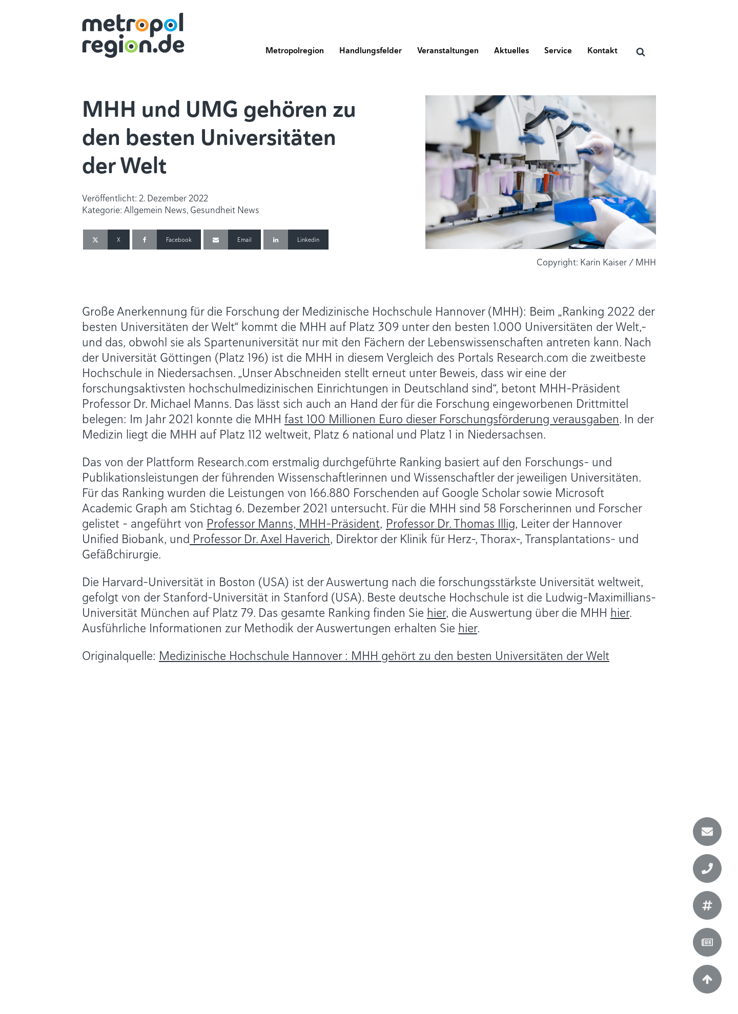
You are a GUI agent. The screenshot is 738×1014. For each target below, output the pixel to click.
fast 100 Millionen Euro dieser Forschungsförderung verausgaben (451, 419)
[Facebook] (166, 240)
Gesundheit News (224, 210)
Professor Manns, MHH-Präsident (293, 523)
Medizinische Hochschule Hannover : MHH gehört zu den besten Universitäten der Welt (384, 656)
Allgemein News (155, 210)
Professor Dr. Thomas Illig (450, 523)
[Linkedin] (296, 240)
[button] (294, 54)
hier (436, 612)
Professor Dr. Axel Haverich (260, 539)
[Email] (232, 240)
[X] (106, 240)
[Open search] (640, 52)
